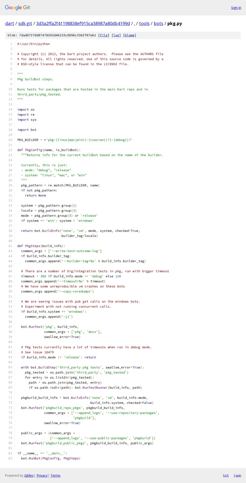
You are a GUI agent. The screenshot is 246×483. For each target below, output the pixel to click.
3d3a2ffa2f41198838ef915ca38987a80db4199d (83, 23)
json (237, 475)
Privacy (42, 475)
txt (226, 475)
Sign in (236, 7)
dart (9, 23)
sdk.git (25, 23)
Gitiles (29, 475)
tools (144, 23)
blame (130, 35)
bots (158, 23)
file (104, 35)
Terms (55, 475)
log (116, 35)
